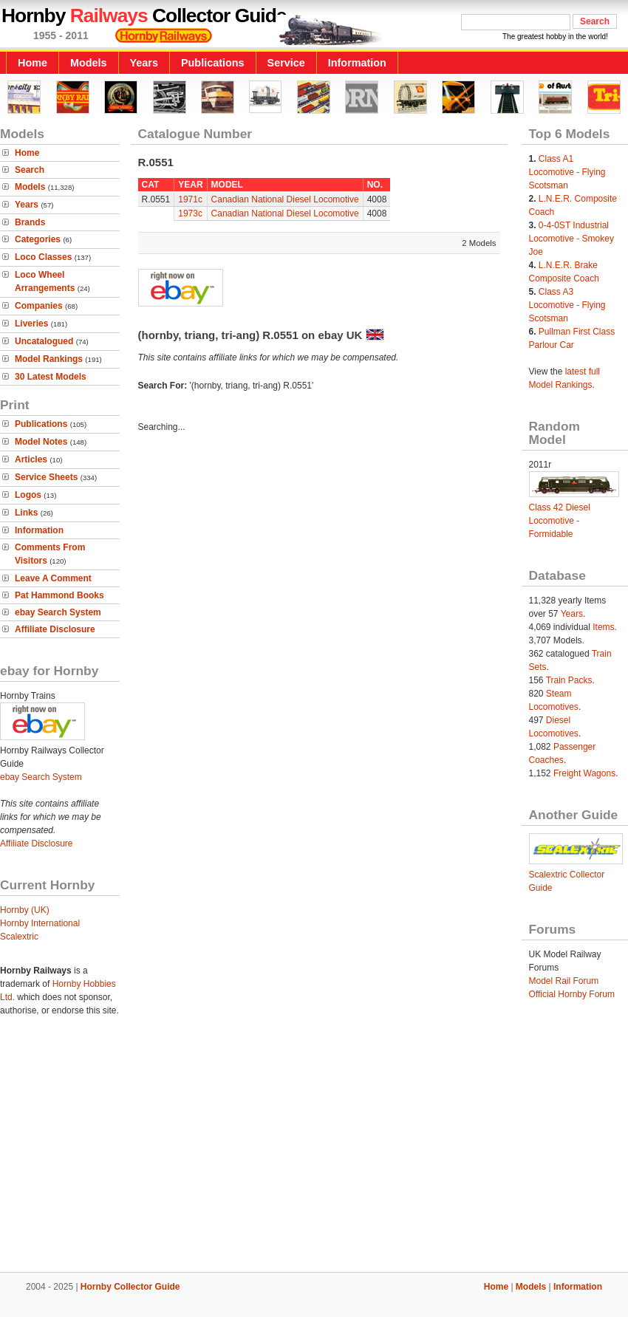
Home (32, 63)
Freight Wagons (584, 773)
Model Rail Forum (564, 981)
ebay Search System (58, 612)
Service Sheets (46, 477)
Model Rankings (49, 359)
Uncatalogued (44, 341)
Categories (38, 239)
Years (144, 63)
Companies (39, 306)
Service (286, 63)
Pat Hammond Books (59, 595)
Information (357, 63)
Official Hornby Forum (572, 994)
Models (88, 63)
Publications (213, 63)
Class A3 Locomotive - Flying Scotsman (567, 305)
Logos (28, 495)
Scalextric (19, 936)
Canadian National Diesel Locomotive (285, 199)
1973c (190, 213)
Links (26, 512)
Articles (31, 459)
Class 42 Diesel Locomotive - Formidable (559, 520)
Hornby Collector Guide (130, 1287)
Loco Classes (43, 257)
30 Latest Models (50, 377)
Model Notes (41, 442)
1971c (190, 199)
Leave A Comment (53, 578)
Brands (30, 222)
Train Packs (569, 680)
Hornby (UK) (25, 910)
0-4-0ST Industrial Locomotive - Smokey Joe (571, 238)
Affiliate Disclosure (55, 629)
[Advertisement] (314, 1151)
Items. (605, 627)
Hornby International (40, 923)
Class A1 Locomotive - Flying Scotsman (567, 172)
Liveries (31, 323)
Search (29, 170)
